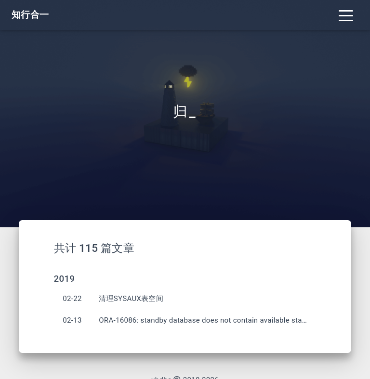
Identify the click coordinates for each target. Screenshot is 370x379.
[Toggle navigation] (346, 15)
